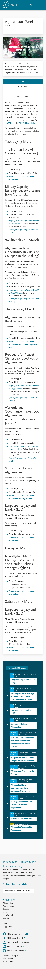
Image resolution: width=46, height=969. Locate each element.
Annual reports (9, 906)
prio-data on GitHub (13, 950)
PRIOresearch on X (13, 938)
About (23, 82)
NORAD (8, 123)
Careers (6, 909)
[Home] (10, 5)
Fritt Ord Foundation (27, 123)
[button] (41, 5)
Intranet (6, 921)
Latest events (23, 92)
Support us (7, 927)
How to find (8, 915)
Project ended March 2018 (17, 668)
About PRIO (8, 903)
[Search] (31, 5)
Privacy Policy (8, 959)
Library (5, 912)
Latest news (23, 87)
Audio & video (23, 97)
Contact (6, 918)
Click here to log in (10, 956)
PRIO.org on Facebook (14, 933)
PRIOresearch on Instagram (17, 942)
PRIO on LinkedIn (12, 946)
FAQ (5, 924)
